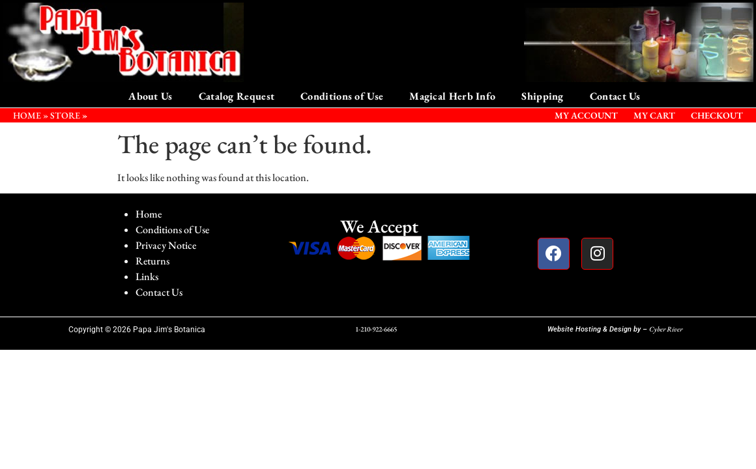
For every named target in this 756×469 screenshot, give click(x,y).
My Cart (654, 115)
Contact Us (615, 96)
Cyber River (665, 329)
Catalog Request (237, 96)
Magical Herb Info (452, 96)
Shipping (542, 96)
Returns (152, 261)
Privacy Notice (166, 245)
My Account (586, 115)
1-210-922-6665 (376, 329)
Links (147, 276)
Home (149, 214)
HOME (27, 115)
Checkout (717, 115)
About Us (150, 96)
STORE (65, 115)
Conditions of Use (341, 96)
